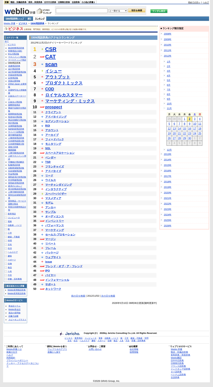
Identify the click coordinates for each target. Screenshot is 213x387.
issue (48, 261)
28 (179, 138)
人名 (10, 271)
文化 (10, 244)
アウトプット (57, 77)
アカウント (52, 130)
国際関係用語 (14, 105)
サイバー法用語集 (16, 132)
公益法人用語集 (15, 102)
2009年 (167, 39)
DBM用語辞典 (37, 23)
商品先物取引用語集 (17, 120)
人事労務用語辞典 (16, 153)
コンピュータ (14, 217)
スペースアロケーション (60, 153)
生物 (10, 263)
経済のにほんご (15, 186)
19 (169, 133)
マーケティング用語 (17, 60)
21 (179, 133)
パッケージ (52, 252)
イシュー (53, 71)
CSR (51, 49)
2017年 (167, 176)
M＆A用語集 (13, 54)
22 (184, 133)
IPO (47, 270)
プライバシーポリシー (17, 360)
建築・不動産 (14, 237)
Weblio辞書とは (14, 349)
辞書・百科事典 (15, 279)
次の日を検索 (108, 295)
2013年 (167, 154)
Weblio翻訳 (176, 357)
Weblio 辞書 (9, 23)
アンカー (50, 207)
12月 (169, 149)
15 (184, 128)
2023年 (167, 209)
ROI (47, 125)
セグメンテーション (57, 121)
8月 (168, 94)
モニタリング (53, 143)
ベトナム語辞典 (178, 374)
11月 (169, 108)
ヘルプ (206, 2)
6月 (168, 85)
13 (174, 128)
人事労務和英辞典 (16, 192)
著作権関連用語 (15, 135)
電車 (10, 221)
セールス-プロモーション (60, 234)
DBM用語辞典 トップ (15, 18)
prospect (53, 107)
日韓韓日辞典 (64, 2)
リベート (50, 243)
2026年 (167, 225)
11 (199, 123)
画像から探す (54, 352)
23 (189, 133)
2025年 (167, 220)
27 (174, 138)
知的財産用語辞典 (16, 129)
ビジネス (23, 23)
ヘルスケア (13, 252)
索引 (29, 18)
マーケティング (54, 230)
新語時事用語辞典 (16, 48)
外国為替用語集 (15, 75)
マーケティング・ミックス (70, 101)
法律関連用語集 (15, 126)
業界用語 (12, 214)
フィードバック (54, 139)
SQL (48, 148)
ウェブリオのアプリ (57, 349)
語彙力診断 (13, 316)
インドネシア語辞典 (180, 369)
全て (7, 41)
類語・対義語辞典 (18, 2)
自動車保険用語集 (16, 168)
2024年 (167, 214)
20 (174, 133)
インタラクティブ (56, 189)
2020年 (167, 192)
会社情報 (134, 349)
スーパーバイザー (56, 193)
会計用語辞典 (14, 69)
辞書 (7, 2)
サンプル (50, 211)
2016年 (167, 170)
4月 (168, 75)
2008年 (167, 33)
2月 (168, 66)
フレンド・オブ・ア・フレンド (64, 266)
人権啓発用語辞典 (16, 138)
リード (49, 175)
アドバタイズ (53, 171)
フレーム (50, 248)
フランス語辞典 (178, 366)
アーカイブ (52, 135)
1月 (168, 61)
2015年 (167, 165)
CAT (50, 57)
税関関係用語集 (15, 114)
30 (189, 138)
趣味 (10, 256)
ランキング (40, 18)
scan (51, 64)
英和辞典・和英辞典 (180, 355)
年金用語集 (13, 174)
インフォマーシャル (57, 279)
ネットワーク (53, 289)
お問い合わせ (95, 349)
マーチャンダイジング (58, 184)
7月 (168, 89)
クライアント (53, 112)
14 (179, 128)
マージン (50, 239)
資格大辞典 (13, 147)
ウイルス (50, 180)
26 (169, 138)
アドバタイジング (56, 116)
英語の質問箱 (14, 313)
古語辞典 (76, 2)
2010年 (167, 45)
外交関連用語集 (15, 180)
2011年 (167, 50)
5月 (168, 80)
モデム (49, 202)
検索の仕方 (11, 352)
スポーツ (12, 260)
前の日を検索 (78, 295)
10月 (169, 103)
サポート (50, 284)
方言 (10, 275)
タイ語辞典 (176, 371)
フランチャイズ (54, 166)
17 (194, 128)
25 (199, 133)
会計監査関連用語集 (17, 72)
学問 (10, 241)
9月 (168, 99)
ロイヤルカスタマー (64, 95)
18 (199, 128)
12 (169, 128)
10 (194, 123)
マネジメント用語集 (17, 57)
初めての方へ (194, 2)
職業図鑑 (12, 150)
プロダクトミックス (64, 83)
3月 (168, 71)
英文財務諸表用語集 (17, 189)
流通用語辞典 (14, 66)
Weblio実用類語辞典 (17, 290)
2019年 (167, 187)
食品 (10, 267)
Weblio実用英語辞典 (17, 293)
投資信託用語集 (15, 117)
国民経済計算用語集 (17, 177)
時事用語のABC (15, 51)
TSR (48, 162)
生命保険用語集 (15, 171)
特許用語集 (13, 123)
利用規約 (10, 357)
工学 (10, 233)
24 (194, 133)
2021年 (167, 198)
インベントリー (54, 221)
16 (189, 128)
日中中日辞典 (50, 2)
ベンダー (50, 157)
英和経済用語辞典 (16, 183)
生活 (10, 248)
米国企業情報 (14, 81)
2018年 (167, 181)
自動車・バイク (15, 225)
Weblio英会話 (14, 309)
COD (49, 89)
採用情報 (134, 352)
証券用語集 (13, 78)
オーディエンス (54, 216)
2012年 (167, 55)
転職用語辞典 (14, 165)
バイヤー (50, 275)
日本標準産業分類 (16, 141)
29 (184, 138)
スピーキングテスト (17, 319)
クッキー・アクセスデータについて (22, 364)
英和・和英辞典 (35, 2)
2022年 (167, 203)
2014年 (167, 159)
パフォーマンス (54, 225)
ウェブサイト (53, 257)
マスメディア (53, 198)
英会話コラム (14, 306)
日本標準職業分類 (16, 144)
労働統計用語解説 (16, 162)
